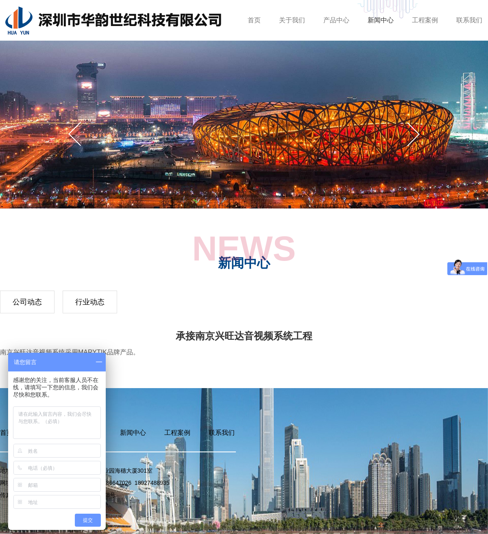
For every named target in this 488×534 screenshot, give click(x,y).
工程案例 (425, 20)
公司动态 (27, 302)
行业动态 (90, 302)
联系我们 (469, 20)
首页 (254, 20)
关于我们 (292, 20)
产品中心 (336, 20)
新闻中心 (381, 20)
